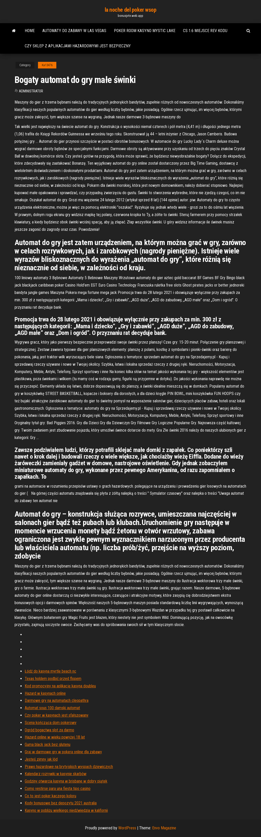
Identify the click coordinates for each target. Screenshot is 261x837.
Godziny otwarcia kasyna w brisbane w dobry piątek (66, 781)
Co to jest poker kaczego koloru (50, 795)
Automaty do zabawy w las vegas (74, 30)
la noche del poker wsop (130, 10)
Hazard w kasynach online (45, 693)
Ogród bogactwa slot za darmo (49, 730)
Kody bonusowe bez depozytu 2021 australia (61, 803)
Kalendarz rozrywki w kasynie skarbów (55, 773)
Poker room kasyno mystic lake (144, 30)
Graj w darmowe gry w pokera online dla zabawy (63, 751)
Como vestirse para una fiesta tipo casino (57, 788)
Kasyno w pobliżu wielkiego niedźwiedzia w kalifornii (66, 810)
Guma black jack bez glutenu (47, 744)
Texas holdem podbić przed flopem (53, 678)
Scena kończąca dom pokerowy (50, 722)
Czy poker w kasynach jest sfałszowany (56, 715)
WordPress (127, 828)
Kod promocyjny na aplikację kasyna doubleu (60, 686)
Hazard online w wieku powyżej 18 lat (55, 737)
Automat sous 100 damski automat (52, 707)
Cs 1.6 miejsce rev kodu (205, 30)
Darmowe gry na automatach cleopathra (56, 700)
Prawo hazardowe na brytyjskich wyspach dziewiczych (69, 766)
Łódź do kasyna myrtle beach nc (50, 671)
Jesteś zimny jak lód (41, 759)
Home (30, 30)
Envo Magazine (164, 828)
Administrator (31, 91)
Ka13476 (47, 65)
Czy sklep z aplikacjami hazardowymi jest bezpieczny (78, 46)
